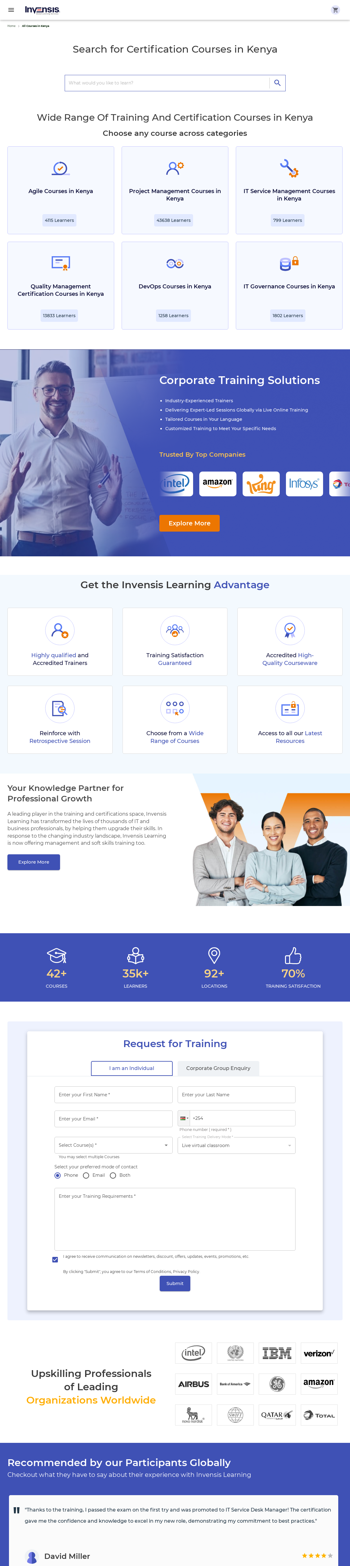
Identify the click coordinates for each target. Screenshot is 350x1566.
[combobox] (113, 1145)
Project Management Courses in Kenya (175, 195)
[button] (184, 1118)
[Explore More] (33, 862)
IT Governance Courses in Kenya (289, 286)
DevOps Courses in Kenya (175, 286)
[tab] (132, 1068)
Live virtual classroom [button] (206, 1145)
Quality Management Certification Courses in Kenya (61, 290)
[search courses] (169, 83)
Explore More (189, 523)
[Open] (166, 1145)
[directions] (277, 83)
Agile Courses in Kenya (60, 191)
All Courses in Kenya (35, 26)
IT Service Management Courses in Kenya (289, 195)
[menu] (11, 9)
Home (11, 26)
